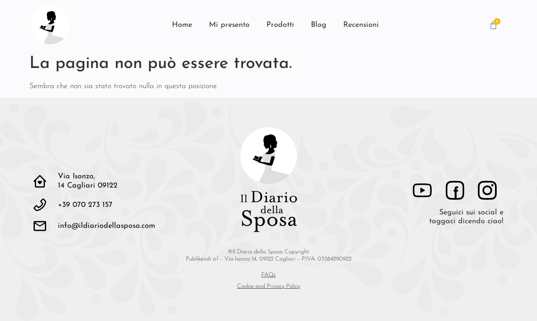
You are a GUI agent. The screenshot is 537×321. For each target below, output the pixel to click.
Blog (318, 25)
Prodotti (280, 25)
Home (182, 25)
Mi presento (229, 25)
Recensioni (361, 25)
